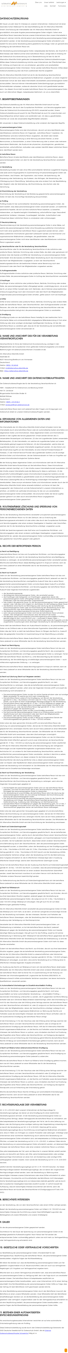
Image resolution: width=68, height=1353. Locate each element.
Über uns (38, 2)
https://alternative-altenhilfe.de (16, 371)
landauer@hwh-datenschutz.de (17, 405)
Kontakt (53, 6)
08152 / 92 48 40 (12, 365)
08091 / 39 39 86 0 (13, 402)
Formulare (62, 6)
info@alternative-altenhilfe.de (16, 368)
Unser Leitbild (49, 2)
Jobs (46, 6)
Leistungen (60, 2)
